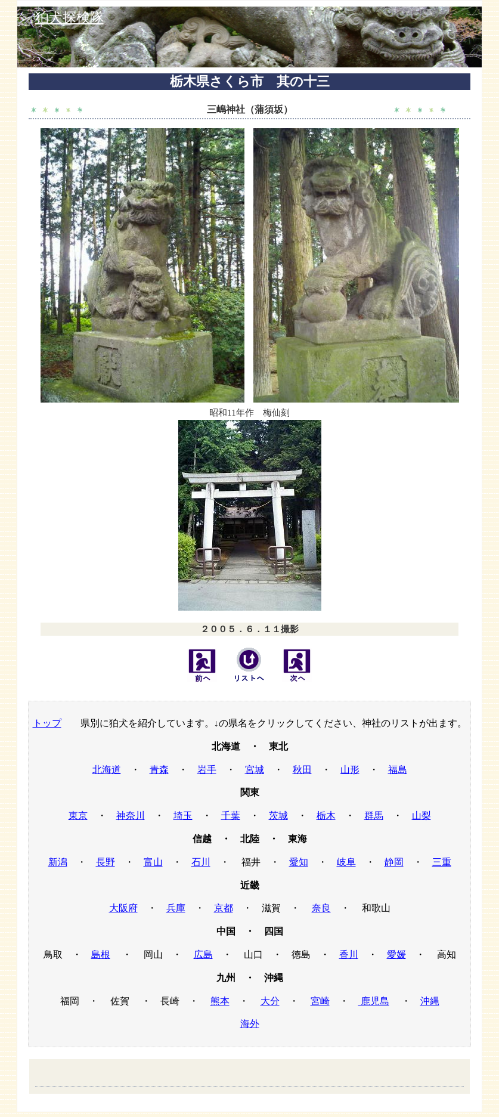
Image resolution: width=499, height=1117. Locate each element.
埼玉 (183, 815)
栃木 (326, 815)
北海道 (106, 770)
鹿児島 (373, 1001)
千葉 (230, 815)
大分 (270, 1001)
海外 (249, 1024)
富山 (153, 862)
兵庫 (175, 908)
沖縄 (429, 1001)
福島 (397, 770)
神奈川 (130, 815)
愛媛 (396, 954)
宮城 (254, 770)
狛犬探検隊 (69, 17)
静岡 (394, 862)
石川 (200, 862)
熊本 (220, 1001)
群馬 (373, 815)
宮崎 (320, 1001)
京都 (223, 908)
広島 (203, 954)
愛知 (298, 862)
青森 (159, 770)
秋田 (302, 770)
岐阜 (346, 862)
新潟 (57, 862)
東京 (78, 815)
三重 (441, 862)
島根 (100, 954)
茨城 (278, 815)
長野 (105, 862)
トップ (47, 723)
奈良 (321, 908)
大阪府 (123, 908)
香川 (348, 954)
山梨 (421, 815)
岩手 (206, 770)
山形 (349, 770)
